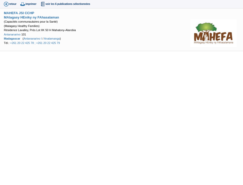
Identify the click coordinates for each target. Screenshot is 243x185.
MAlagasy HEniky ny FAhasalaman (31, 17)
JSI (21, 13)
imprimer (31, 4)
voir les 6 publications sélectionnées (68, 4)
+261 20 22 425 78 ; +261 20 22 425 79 (35, 42)
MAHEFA (11, 13)
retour (12, 4)
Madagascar (12, 38)
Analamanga (52, 38)
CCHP (29, 13)
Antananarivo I (32, 38)
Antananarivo (12, 34)
